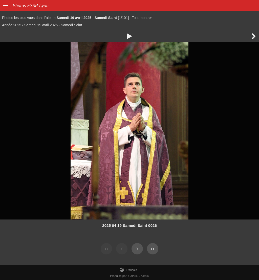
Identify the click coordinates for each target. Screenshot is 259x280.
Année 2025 (11, 25)
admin (145, 275)
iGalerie (133, 275)
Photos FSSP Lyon (30, 5)
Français (128, 269)
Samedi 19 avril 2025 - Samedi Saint (87, 18)
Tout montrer (142, 18)
